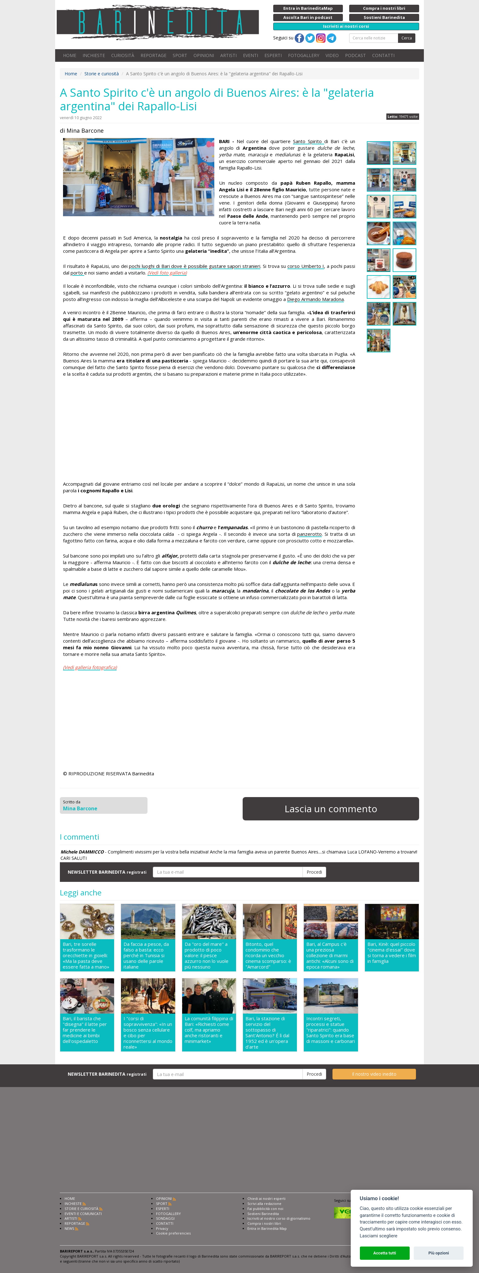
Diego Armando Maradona (315, 299)
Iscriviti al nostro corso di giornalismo (278, 1218)
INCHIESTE (94, 55)
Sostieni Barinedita (263, 1213)
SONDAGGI (165, 1218)
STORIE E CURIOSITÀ (81, 1208)
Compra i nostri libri (264, 1223)
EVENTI (250, 55)
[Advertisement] (209, 430)
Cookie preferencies (173, 1233)
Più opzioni (438, 1253)
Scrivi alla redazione (264, 1203)
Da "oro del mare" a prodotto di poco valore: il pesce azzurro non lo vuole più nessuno (206, 955)
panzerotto (309, 534)
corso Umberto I (305, 266)
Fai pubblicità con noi (265, 1208)
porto (77, 272)
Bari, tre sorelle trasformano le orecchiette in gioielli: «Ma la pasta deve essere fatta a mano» (86, 955)
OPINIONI (203, 55)
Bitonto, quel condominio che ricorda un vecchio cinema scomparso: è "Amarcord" (268, 955)
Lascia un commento (331, 808)
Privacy (162, 1228)
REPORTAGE (153, 55)
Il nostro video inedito (374, 1074)
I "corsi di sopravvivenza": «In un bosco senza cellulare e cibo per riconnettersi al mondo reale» (148, 1033)
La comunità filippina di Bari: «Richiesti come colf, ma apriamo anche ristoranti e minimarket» (209, 1030)
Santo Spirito (308, 141)
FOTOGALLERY (303, 55)
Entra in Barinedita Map (267, 1228)
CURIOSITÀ (122, 55)
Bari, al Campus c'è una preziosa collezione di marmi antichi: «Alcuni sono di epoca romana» (330, 955)
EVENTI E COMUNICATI (83, 1213)
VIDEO (332, 55)
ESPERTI (273, 55)
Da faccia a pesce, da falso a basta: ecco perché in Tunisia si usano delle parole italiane (146, 955)
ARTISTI (228, 55)
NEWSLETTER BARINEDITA (107, 872)
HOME (69, 55)
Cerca (406, 38)
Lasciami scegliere (378, 1236)
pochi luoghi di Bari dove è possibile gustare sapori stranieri (194, 266)
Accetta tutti (384, 1253)
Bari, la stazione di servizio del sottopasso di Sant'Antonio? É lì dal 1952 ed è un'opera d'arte (267, 1033)
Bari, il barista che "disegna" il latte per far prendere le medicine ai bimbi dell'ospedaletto (85, 1030)
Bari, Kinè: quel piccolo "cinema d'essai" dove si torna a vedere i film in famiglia (391, 952)
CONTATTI (383, 55)
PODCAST (355, 55)
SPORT (180, 55)
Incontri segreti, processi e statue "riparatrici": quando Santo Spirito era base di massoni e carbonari (330, 1030)
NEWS (69, 1228)
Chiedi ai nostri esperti (266, 1198)
